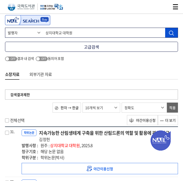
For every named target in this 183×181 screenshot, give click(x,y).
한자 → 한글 (67, 107)
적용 (172, 107)
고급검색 (91, 47)
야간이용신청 (142, 120)
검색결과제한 (20, 94)
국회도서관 (21, 7)
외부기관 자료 (40, 74)
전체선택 (17, 120)
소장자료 (12, 74)
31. (12, 131)
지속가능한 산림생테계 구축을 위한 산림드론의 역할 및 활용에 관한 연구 (104, 135)
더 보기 (168, 120)
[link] (100, 168)
